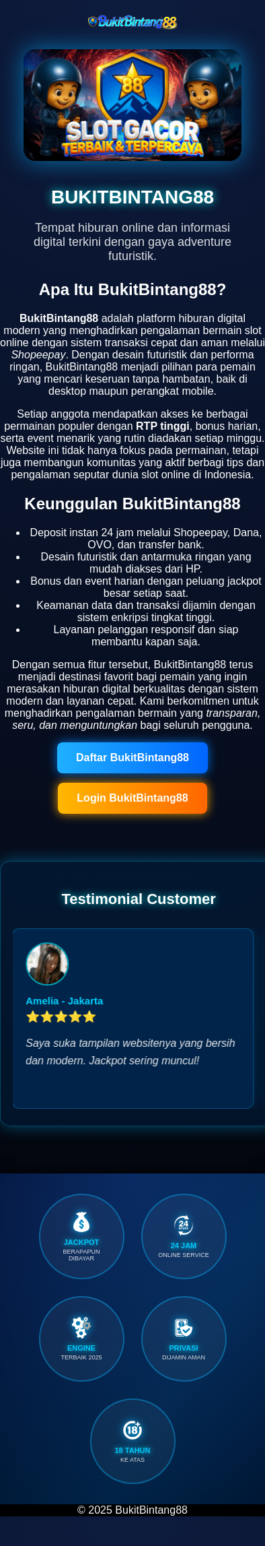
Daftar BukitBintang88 (132, 757)
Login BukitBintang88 (132, 798)
